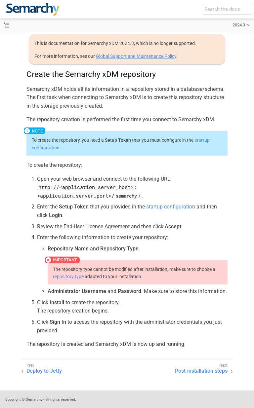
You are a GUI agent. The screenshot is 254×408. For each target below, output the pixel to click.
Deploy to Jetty (44, 371)
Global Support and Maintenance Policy (136, 56)
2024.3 (239, 24)
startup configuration (170, 207)
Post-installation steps (201, 371)
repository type (68, 276)
